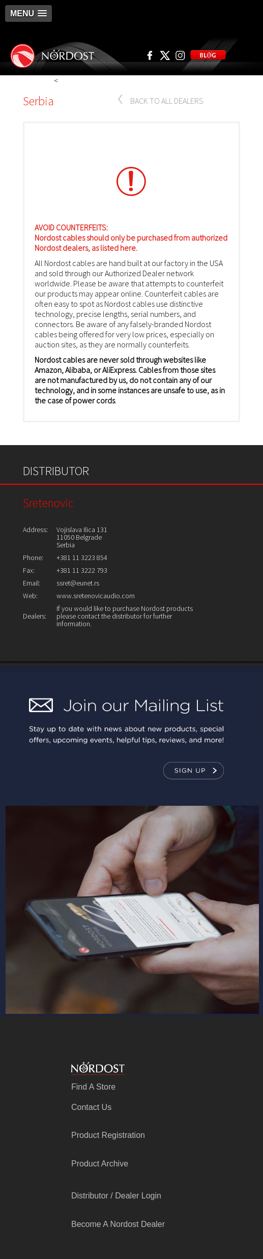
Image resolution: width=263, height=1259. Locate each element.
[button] (28, 13)
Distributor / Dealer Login (116, 1195)
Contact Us (91, 1107)
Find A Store (93, 1086)
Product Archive (99, 1163)
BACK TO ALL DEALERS (166, 101)
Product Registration (108, 1135)
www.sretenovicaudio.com (95, 595)
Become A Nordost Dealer (118, 1224)
